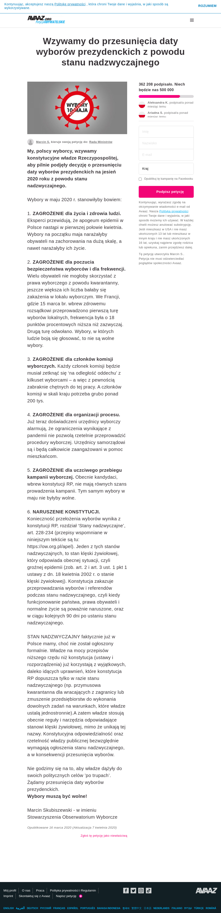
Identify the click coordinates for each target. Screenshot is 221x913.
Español (72, 908)
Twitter (133, 890)
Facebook (126, 890)
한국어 (126, 908)
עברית (188, 908)
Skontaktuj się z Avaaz (34, 896)
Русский (45, 908)
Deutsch (32, 908)
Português (87, 908)
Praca (40, 890)
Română (211, 908)
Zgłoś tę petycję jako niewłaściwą (104, 835)
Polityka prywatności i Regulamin (73, 890)
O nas (26, 890)
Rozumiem (207, 6)
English (8, 908)
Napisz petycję (69, 896)
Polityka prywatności (173, 211)
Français (59, 908)
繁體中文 (137, 908)
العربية (20, 908)
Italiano (177, 908)
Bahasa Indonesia (108, 908)
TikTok (148, 890)
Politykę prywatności (70, 4)
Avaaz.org (207, 890)
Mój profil (9, 890)
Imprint (8, 896)
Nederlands (161, 908)
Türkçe (199, 908)
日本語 (147, 908)
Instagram (141, 890)
